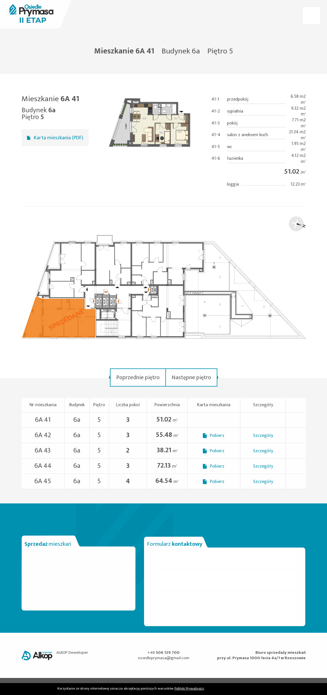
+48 (163, 652)
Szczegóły (263, 435)
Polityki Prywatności (189, 688)
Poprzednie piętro (138, 377)
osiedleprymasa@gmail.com (163, 657)
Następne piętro (191, 377)
